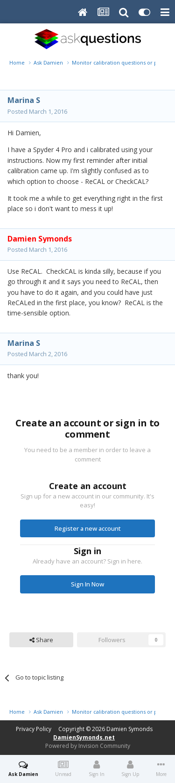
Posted (37, 111)
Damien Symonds (129, 729)
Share (41, 640)
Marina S (23, 100)
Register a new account (88, 528)
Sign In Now (87, 584)
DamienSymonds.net (84, 737)
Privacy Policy (33, 729)
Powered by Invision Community (87, 746)
